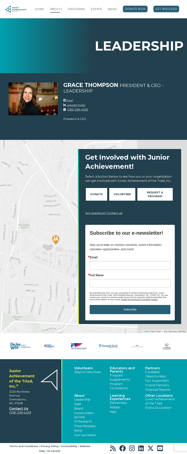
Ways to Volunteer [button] (87, 372)
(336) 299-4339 (77, 109)
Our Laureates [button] (85, 435)
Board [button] (78, 408)
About (55, 9)
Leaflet (146, 331)
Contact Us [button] (18, 408)
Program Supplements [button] (120, 377)
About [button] (79, 395)
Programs (76, 9)
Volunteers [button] (83, 368)
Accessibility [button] (69, 446)
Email (69, 100)
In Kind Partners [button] (157, 385)
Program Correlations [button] (118, 386)
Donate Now (135, 9)
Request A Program (155, 194)
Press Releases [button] (85, 426)
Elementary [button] (118, 403)
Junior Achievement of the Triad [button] (160, 401)
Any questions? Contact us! (103, 213)
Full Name (97, 275)
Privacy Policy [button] (50, 446)
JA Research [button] (83, 421)
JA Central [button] (53, 450)
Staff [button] (77, 404)
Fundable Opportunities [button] (155, 374)
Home (39, 9)
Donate (96, 194)
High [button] (113, 412)
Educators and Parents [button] (122, 369)
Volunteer (122, 194)
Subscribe (129, 309)
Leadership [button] (82, 399)
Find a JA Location (158, 408)
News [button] (78, 430)
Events (96, 9)
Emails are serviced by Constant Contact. (139, 299)
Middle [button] (115, 407)
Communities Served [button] (84, 415)
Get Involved (166, 9)
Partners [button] (152, 368)
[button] (61, 9)
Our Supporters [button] (157, 380)
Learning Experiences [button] (120, 397)
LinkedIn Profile (75, 105)
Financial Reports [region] (157, 389)
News (112, 9)
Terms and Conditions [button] (23, 446)
